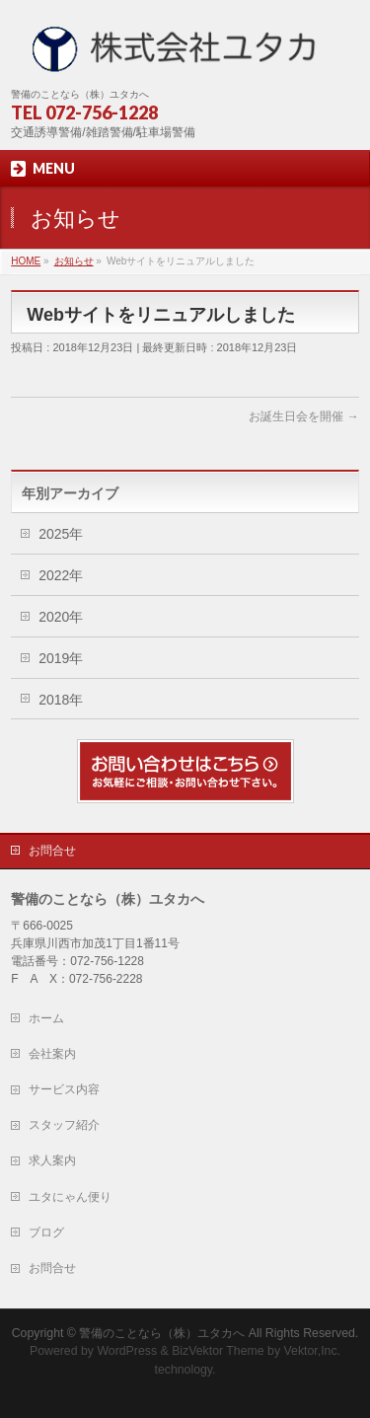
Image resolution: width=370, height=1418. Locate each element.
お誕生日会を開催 (303, 416)
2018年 (60, 700)
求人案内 (52, 1160)
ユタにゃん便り (70, 1197)
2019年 (60, 658)
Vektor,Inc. (312, 1351)
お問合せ (52, 851)
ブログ (46, 1232)
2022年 (60, 575)
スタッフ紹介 (64, 1125)
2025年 (60, 534)
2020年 (60, 617)
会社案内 (52, 1054)
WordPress (127, 1351)
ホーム (46, 1018)
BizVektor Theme (218, 1351)
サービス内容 (64, 1089)
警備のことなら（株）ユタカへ (162, 1333)
